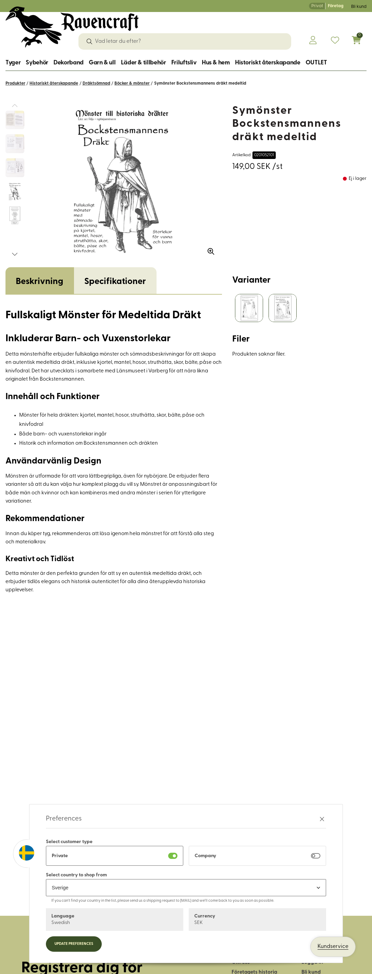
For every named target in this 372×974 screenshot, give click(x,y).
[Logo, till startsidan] (72, 27)
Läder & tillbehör (143, 63)
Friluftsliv (184, 63)
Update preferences (73, 944)
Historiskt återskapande (267, 63)
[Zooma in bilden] (208, 249)
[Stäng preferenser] (322, 819)
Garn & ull (102, 63)
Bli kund (359, 6)
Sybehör (37, 63)
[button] (14, 254)
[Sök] (89, 41)
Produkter (15, 83)
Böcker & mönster (132, 83)
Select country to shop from (76, 875)
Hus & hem (216, 63)
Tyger (13, 63)
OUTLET (316, 63)
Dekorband (68, 63)
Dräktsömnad (96, 83)
